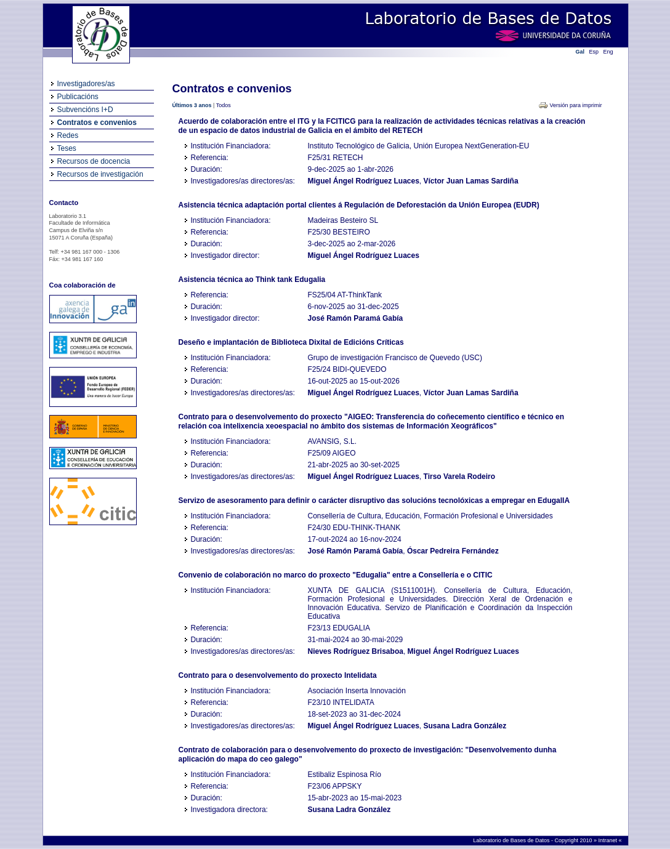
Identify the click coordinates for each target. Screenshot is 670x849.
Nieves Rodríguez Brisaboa (355, 651)
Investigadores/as (86, 83)
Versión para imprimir (575, 105)
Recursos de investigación (100, 174)
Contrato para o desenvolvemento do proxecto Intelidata (278, 675)
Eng (608, 52)
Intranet (608, 840)
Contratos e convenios (97, 122)
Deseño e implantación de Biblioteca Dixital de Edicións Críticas (291, 342)
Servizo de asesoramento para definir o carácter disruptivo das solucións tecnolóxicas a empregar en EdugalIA (374, 500)
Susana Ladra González (465, 726)
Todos (223, 105)
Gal (580, 52)
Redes (68, 135)
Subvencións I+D (85, 109)
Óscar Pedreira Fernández (453, 551)
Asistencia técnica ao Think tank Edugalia (252, 279)
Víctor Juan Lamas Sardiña (471, 181)
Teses (66, 148)
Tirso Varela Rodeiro (460, 476)
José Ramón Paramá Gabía (355, 318)
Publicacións (78, 96)
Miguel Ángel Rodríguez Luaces (363, 181)
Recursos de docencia (94, 161)
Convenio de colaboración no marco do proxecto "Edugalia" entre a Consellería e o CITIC (336, 575)
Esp (594, 52)
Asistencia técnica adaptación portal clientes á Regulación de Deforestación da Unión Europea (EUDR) (359, 205)
